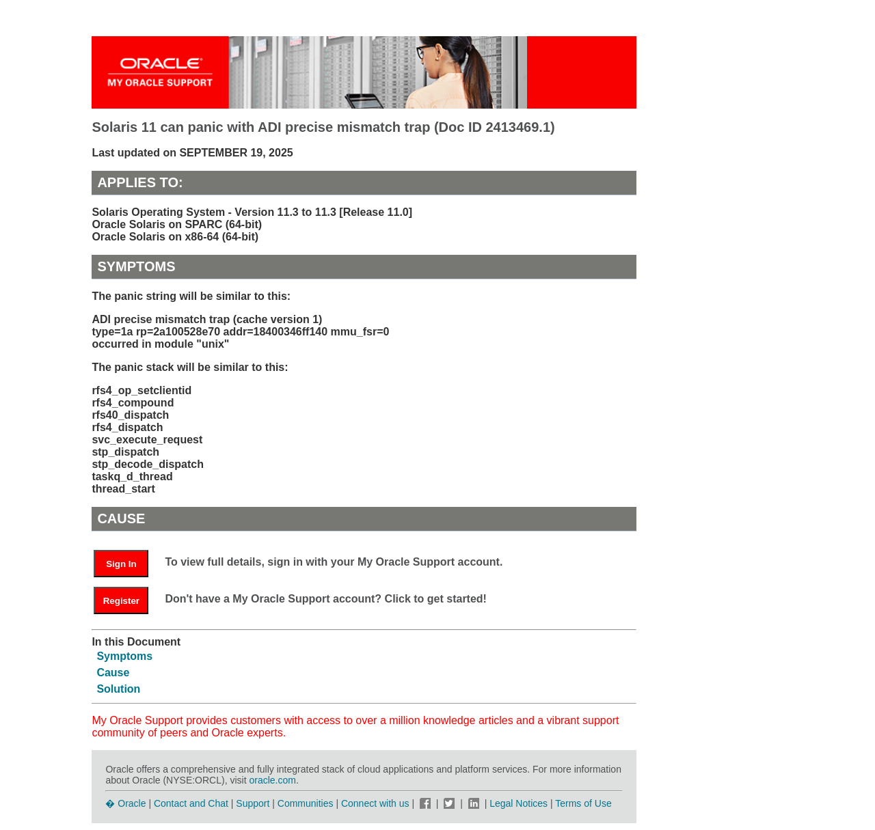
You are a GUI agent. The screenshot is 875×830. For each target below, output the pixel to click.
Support (252, 803)
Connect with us (376, 803)
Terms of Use (583, 803)
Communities (306, 803)
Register (121, 601)
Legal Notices (518, 803)
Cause (112, 672)
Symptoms (124, 656)
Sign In (121, 564)
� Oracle (125, 803)
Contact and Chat (191, 803)
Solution (118, 689)
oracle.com (272, 780)
